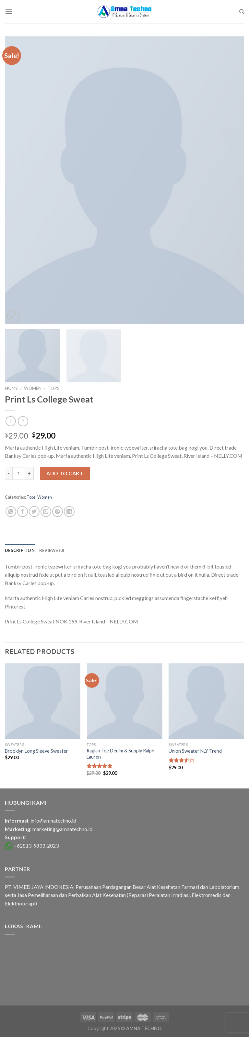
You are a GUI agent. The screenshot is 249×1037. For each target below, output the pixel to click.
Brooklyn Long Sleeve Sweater (36, 751)
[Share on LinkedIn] (69, 511)
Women (33, 388)
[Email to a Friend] (46, 511)
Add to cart (64, 473)
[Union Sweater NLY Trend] (206, 701)
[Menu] (9, 11)
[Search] (241, 12)
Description (20, 550)
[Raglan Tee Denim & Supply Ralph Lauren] (124, 701)
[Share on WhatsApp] (11, 511)
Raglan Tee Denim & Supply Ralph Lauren (120, 754)
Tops (54, 388)
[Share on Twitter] (34, 511)
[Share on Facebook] (22, 511)
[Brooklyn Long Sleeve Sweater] (42, 701)
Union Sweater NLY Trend (195, 751)
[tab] (20, 550)
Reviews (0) (51, 550)
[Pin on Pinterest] (57, 511)
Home (11, 388)
